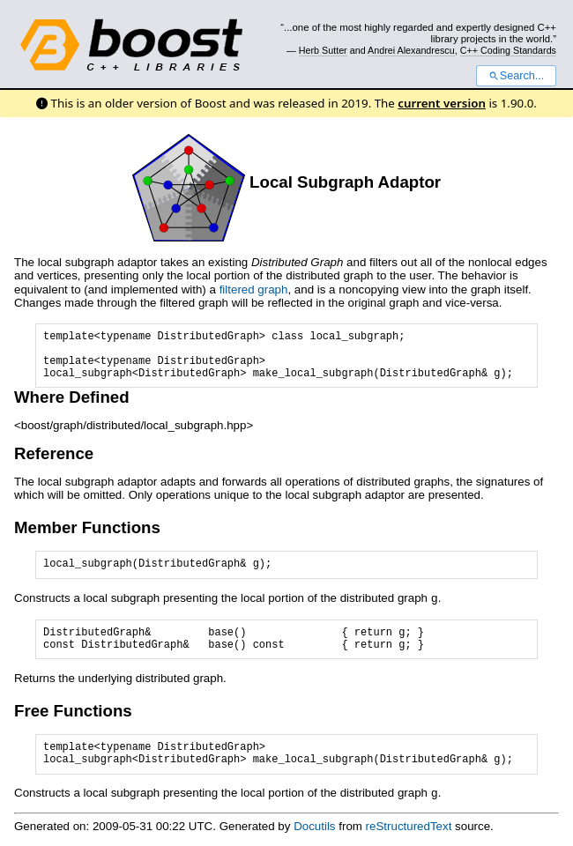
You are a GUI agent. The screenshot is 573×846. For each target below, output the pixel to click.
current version (442, 103)
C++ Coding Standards (508, 50)
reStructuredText (409, 824)
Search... (516, 76)
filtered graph (254, 289)
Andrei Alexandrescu (411, 50)
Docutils (314, 824)
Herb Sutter (323, 50)
